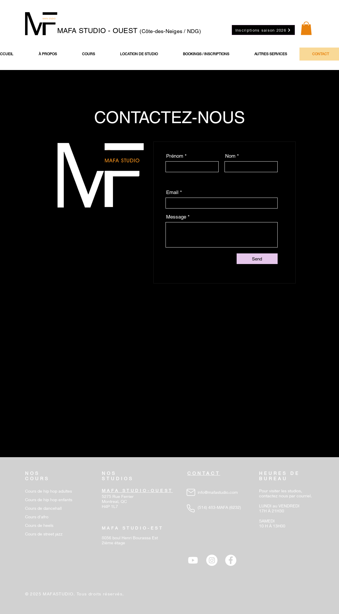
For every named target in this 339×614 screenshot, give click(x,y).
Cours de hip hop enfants (48, 499)
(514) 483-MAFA (213, 507)
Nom (230, 156)
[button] (306, 28)
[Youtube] (193, 560)
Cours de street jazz (44, 533)
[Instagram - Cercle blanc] (211, 560)
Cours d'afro (36, 516)
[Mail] (191, 492)
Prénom (174, 156)
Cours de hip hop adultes (48, 491)
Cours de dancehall (43, 508)
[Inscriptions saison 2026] (263, 30)
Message (176, 216)
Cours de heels (39, 525)
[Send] (257, 258)
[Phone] (190, 508)
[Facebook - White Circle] (230, 560)
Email (172, 192)
